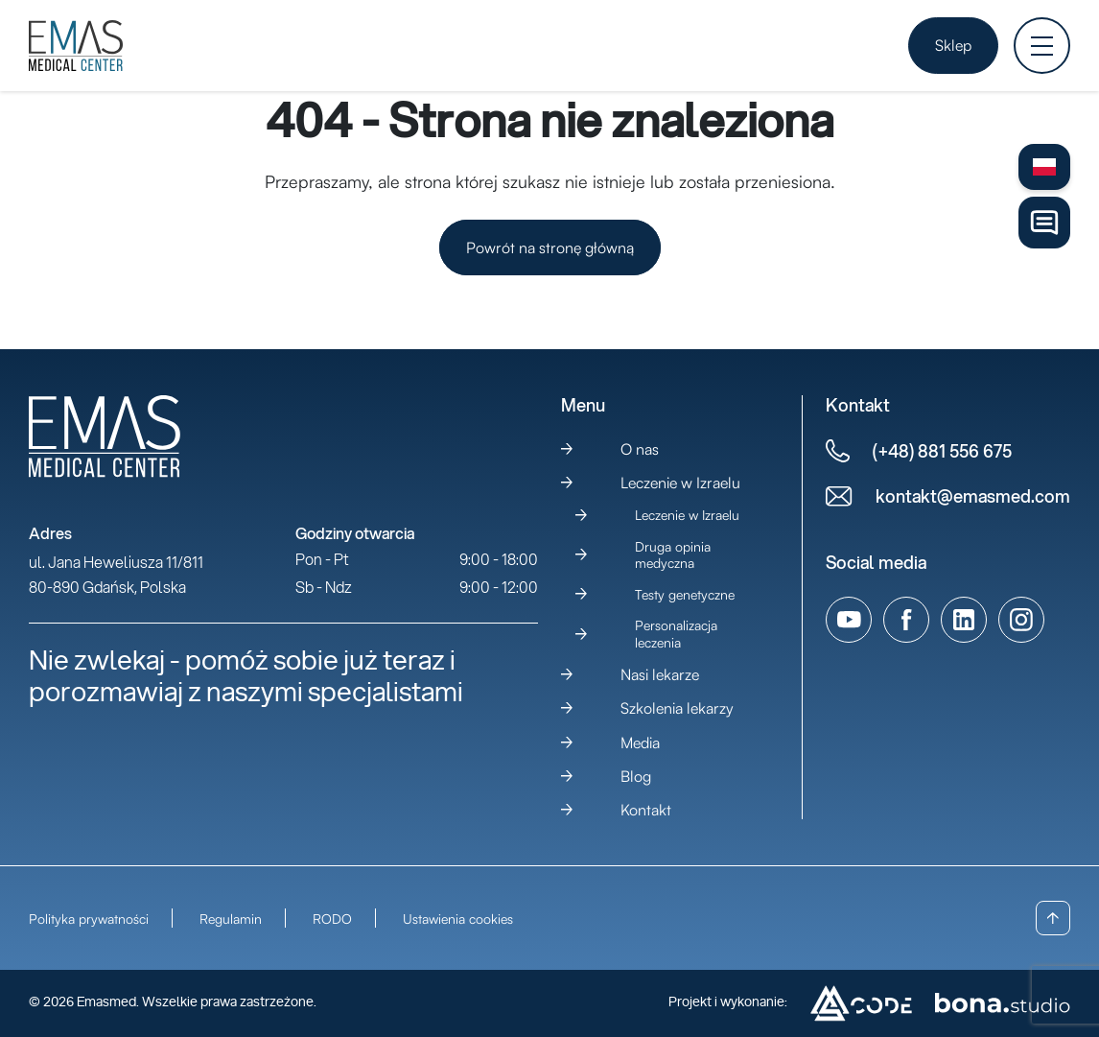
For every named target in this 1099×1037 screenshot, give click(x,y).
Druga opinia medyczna (673, 555)
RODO (332, 918)
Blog (635, 776)
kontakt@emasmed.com (973, 496)
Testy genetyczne (685, 594)
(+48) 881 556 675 (942, 451)
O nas (639, 449)
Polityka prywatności (89, 918)
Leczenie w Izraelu (680, 482)
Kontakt (645, 809)
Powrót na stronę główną (550, 247)
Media (640, 742)
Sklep (953, 45)
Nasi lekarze (659, 674)
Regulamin (230, 918)
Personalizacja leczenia (676, 633)
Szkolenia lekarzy (677, 708)
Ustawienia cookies (458, 918)
